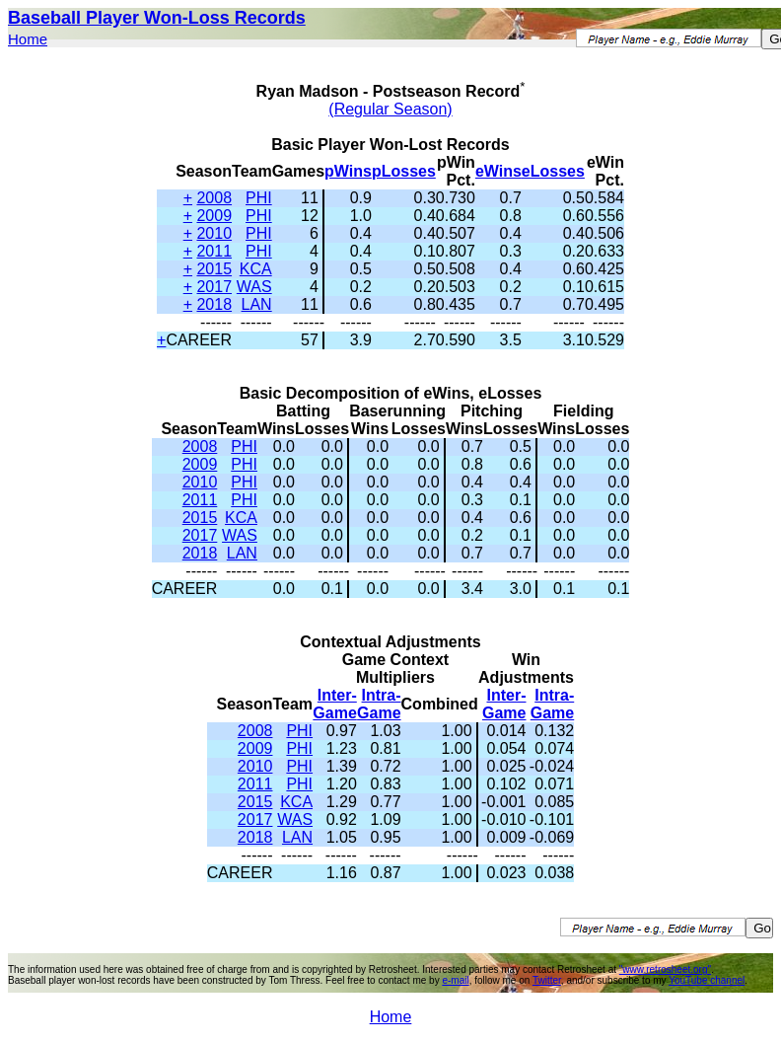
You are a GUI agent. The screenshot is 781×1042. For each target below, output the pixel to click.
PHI (259, 197)
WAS (254, 286)
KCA (256, 268)
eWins (498, 171)
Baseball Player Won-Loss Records (157, 18)
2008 (214, 197)
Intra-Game (378, 704)
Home (27, 39)
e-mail (455, 980)
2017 (214, 286)
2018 (214, 304)
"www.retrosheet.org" (665, 969)
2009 (214, 215)
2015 (214, 268)
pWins (348, 171)
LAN (257, 304)
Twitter (546, 980)
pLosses (404, 171)
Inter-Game (334, 704)
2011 (214, 251)
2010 (214, 233)
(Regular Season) (390, 109)
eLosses (553, 171)
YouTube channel (707, 980)
